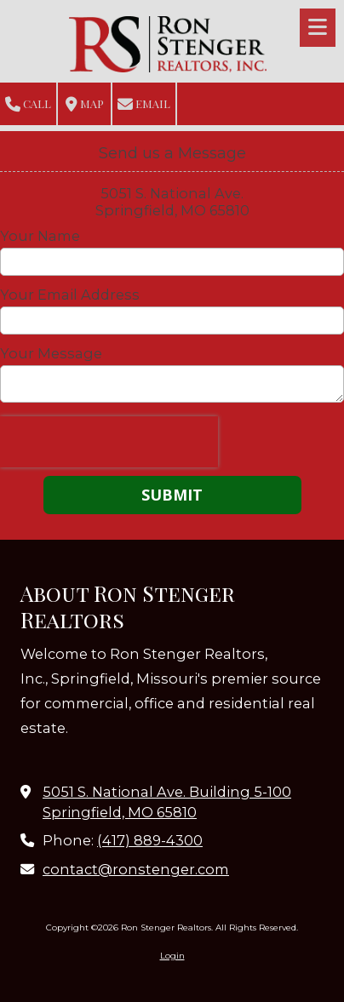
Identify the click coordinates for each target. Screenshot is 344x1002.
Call (28, 104)
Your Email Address (70, 294)
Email (144, 104)
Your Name (40, 235)
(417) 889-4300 (150, 840)
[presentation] (109, 441)
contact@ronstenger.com (136, 869)
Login (172, 955)
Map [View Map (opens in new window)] (85, 104)
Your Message (51, 353)
